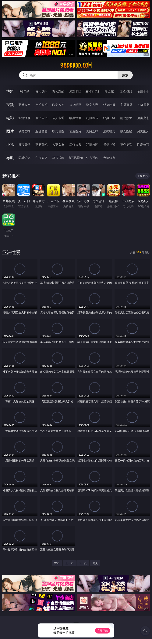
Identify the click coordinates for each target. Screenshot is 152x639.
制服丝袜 (92, 118)
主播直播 (126, 105)
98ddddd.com (76, 65)
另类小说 (109, 144)
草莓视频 (58, 158)
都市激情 (24, 144)
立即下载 (102, 630)
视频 (10, 104)
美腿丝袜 (92, 131)
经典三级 (109, 118)
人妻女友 (58, 144)
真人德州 (41, 91)
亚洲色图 (41, 131)
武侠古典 (75, 144)
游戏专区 (75, 91)
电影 (10, 117)
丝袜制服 (109, 105)
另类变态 (143, 118)
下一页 (83, 563)
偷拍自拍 (41, 118)
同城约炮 (24, 158)
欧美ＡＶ (58, 105)
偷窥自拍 (24, 131)
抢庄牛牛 (143, 91)
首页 (56, 563)
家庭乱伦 (41, 144)
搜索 (125, 75)
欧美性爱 (75, 118)
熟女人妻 (92, 105)
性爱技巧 (143, 144)
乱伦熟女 (126, 118)
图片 (10, 131)
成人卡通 (58, 118)
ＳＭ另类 (143, 105)
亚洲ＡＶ (24, 105)
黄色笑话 (126, 144)
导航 (10, 157)
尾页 (95, 563)
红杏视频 (92, 158)
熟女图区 (126, 131)
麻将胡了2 (92, 91)
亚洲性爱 (24, 118)
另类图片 (143, 131)
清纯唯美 (109, 131)
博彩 (10, 91)
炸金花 (109, 91)
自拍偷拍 (41, 105)
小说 (10, 144)
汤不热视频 (75, 158)
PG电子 (24, 91)
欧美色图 (58, 131)
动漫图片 (75, 131)
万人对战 (58, 91)
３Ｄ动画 (75, 105)
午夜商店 (41, 158)
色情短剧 (109, 158)
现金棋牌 (126, 91)
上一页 (69, 563)
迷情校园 (92, 144)
